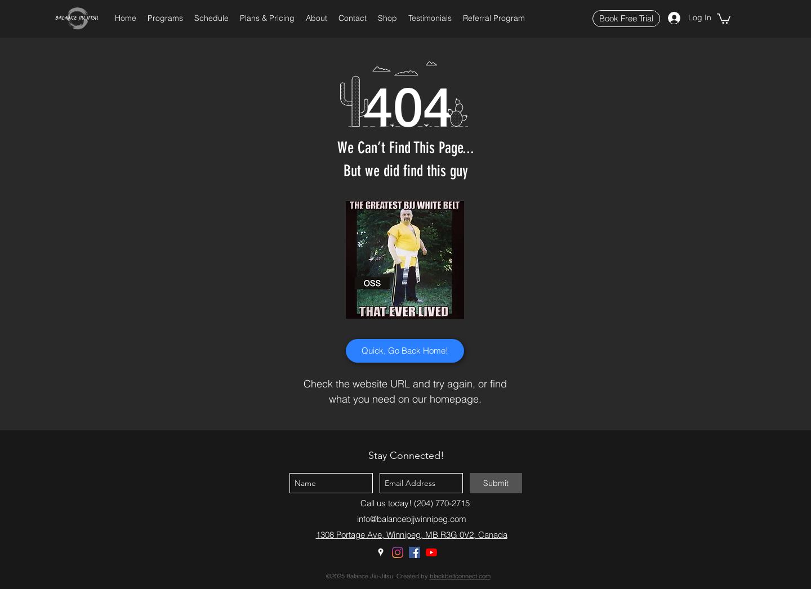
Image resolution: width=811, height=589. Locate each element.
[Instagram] (397, 552)
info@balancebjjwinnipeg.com (411, 519)
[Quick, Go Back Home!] (405, 351)
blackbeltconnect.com (460, 576)
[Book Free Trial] (626, 18)
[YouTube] (431, 552)
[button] (165, 18)
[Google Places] (380, 552)
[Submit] (496, 483)
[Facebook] (414, 552)
